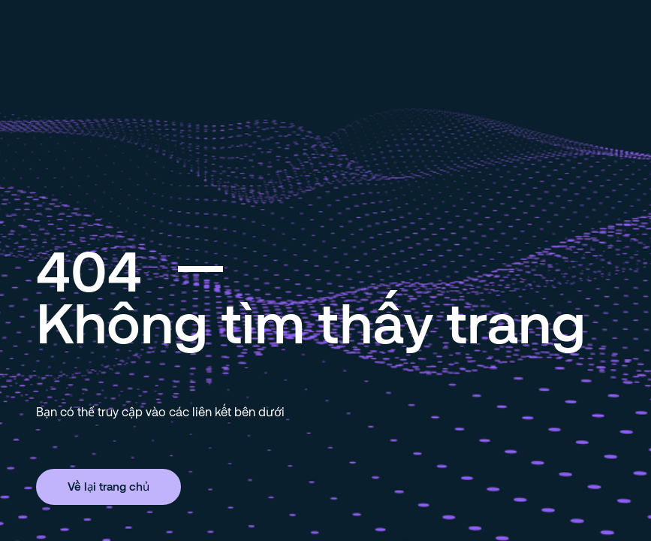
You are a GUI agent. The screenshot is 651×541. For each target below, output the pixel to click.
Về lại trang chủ (108, 486)
